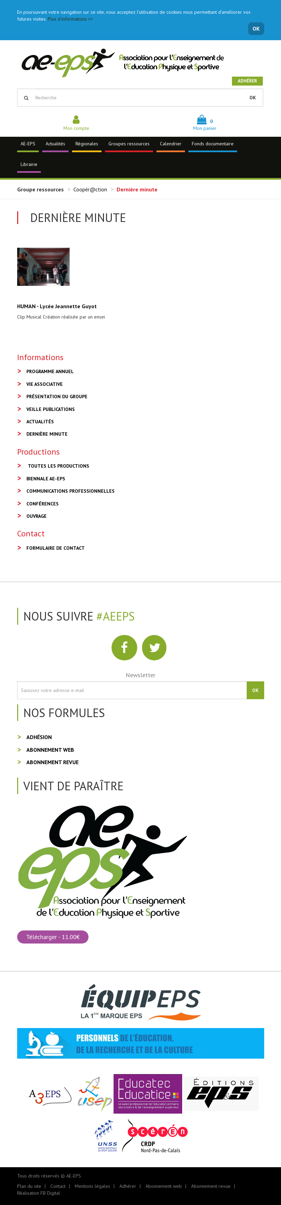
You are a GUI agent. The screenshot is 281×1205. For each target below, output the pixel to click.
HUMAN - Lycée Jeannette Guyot (57, 306)
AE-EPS (28, 144)
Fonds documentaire (213, 144)
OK (256, 28)
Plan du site (29, 1186)
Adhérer (247, 81)
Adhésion (39, 737)
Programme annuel (50, 371)
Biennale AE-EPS (45, 479)
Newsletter (140, 675)
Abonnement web (50, 749)
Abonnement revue (52, 762)
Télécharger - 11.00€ (53, 937)
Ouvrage (36, 516)
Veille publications (50, 409)
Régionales (86, 144)
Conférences (42, 504)
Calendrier (171, 144)
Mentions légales (92, 1186)
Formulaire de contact (55, 548)
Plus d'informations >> (70, 19)
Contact (58, 1186)
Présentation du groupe (56, 396)
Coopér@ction (90, 189)
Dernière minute (47, 434)
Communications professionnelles (70, 491)
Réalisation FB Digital (38, 1193)
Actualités (55, 144)
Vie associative (44, 384)
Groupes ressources (129, 144)
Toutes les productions (58, 466)
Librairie (29, 164)
